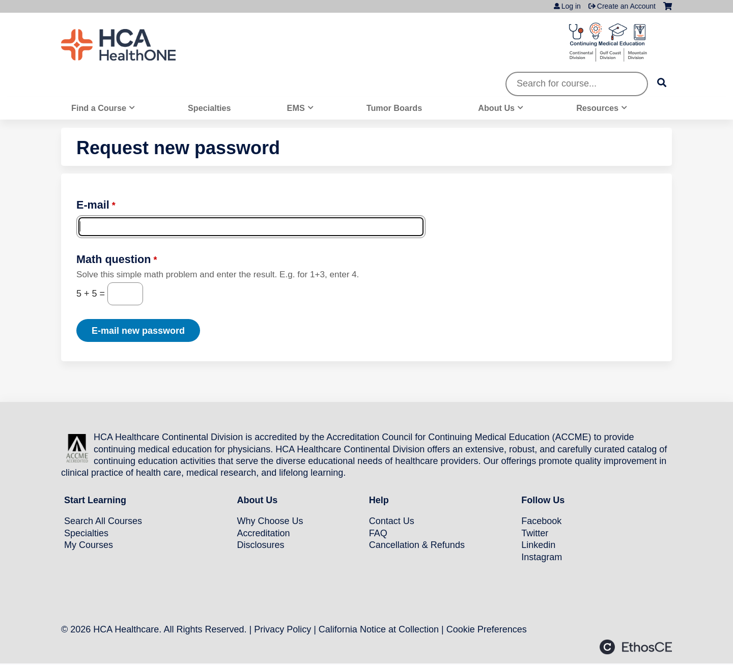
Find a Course (98, 107)
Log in (571, 6)
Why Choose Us (270, 521)
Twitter (534, 533)
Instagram (541, 557)
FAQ (378, 533)
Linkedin (538, 545)
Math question (113, 259)
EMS (296, 107)
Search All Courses (103, 521)
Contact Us (391, 521)
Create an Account (626, 6)
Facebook (541, 521)
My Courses (88, 545)
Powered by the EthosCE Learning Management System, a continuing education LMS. (636, 647)
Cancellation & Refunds (417, 545)
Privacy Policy (282, 629)
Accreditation (263, 533)
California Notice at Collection (379, 629)
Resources (597, 107)
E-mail (92, 204)
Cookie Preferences (486, 629)
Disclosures (260, 545)
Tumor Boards (394, 107)
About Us (496, 107)
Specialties (209, 107)
